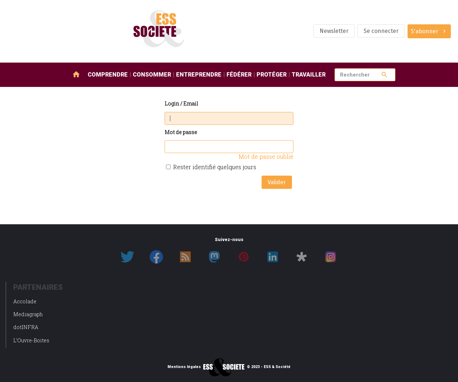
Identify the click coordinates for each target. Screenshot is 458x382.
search (384, 74)
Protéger (272, 74)
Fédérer (239, 74)
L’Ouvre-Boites (31, 340)
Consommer (152, 74)
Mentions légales (184, 367)
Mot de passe (181, 132)
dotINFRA (25, 327)
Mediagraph (28, 314)
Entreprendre (198, 74)
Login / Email (181, 104)
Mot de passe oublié (266, 156)
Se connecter (381, 31)
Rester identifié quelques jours (214, 167)
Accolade (24, 301)
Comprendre (108, 74)
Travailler (309, 74)
